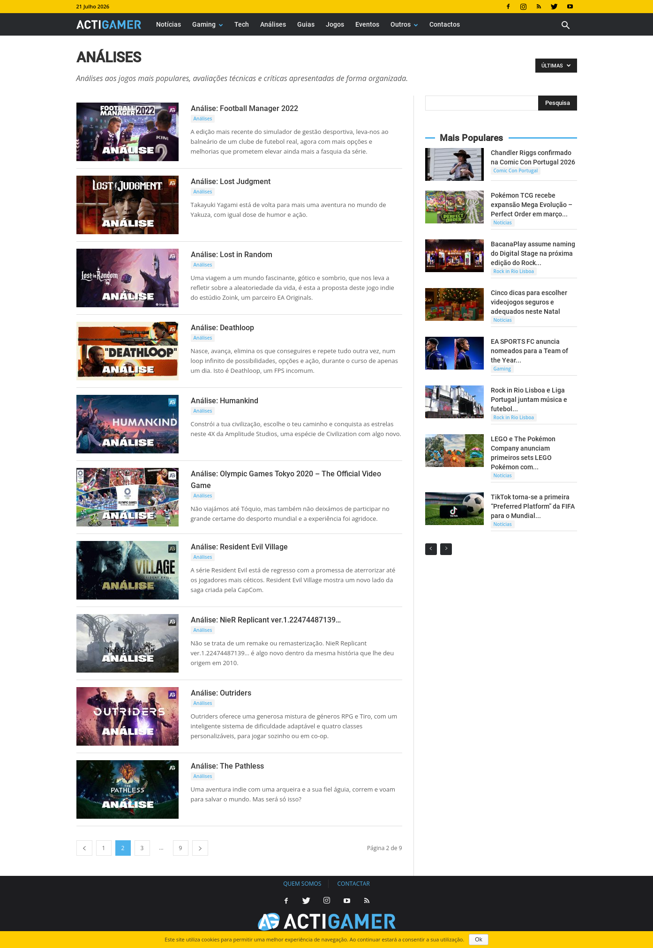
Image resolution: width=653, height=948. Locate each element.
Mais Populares (471, 138)
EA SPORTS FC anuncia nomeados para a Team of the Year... (529, 351)
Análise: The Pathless (227, 766)
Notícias (168, 24)
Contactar (354, 884)
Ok (478, 939)
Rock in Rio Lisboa (514, 271)
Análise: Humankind (224, 400)
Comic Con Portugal (516, 170)
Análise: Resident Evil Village (239, 546)
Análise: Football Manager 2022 (244, 108)
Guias (306, 24)
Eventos (367, 24)
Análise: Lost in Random (231, 254)
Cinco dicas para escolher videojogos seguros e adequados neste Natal (529, 302)
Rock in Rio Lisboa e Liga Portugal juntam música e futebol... (529, 399)
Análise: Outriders (221, 693)
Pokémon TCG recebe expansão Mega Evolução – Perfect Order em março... (531, 205)
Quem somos (302, 884)
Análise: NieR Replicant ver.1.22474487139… (266, 619)
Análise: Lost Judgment (230, 181)
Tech (241, 24)
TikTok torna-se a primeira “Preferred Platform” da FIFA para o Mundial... (533, 506)
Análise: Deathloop (222, 327)
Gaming (207, 24)
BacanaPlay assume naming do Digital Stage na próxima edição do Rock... (533, 253)
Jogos (335, 24)
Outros (404, 24)
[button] (566, 26)
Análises (273, 24)
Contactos (444, 24)
